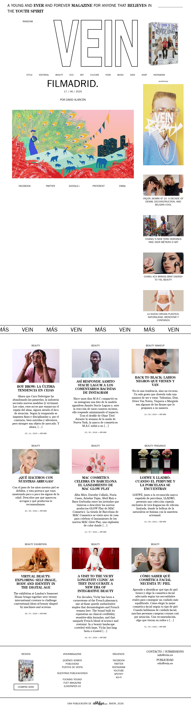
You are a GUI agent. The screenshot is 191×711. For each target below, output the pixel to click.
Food (108, 75)
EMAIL (122, 186)
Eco (72, 75)
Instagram (159, 75)
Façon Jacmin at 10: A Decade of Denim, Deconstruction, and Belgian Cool (163, 202)
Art (82, 75)
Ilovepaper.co (72, 686)
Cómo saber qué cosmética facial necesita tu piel (155, 580)
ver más (43, 434)
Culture (94, 75)
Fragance (160, 446)
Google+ (5, 709)
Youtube (119, 671)
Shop (144, 75)
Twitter (118, 664)
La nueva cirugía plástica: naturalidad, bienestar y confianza (163, 317)
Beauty (59, 75)
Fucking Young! (72, 680)
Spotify (118, 674)
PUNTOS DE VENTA (72, 667)
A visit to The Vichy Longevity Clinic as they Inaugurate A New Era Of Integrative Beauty (95, 584)
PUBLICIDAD (72, 664)
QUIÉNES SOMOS (72, 661)
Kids (132, 75)
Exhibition (40, 544)
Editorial (44, 75)
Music (120, 75)
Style (29, 75)
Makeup (159, 346)
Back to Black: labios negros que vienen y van (155, 381)
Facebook (119, 661)
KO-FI (119, 678)
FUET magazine (72, 683)
